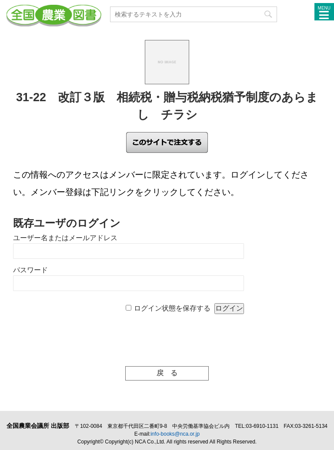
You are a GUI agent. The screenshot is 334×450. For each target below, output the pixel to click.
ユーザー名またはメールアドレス (65, 238)
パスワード (30, 270)
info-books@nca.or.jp (175, 434)
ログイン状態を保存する (172, 308)
